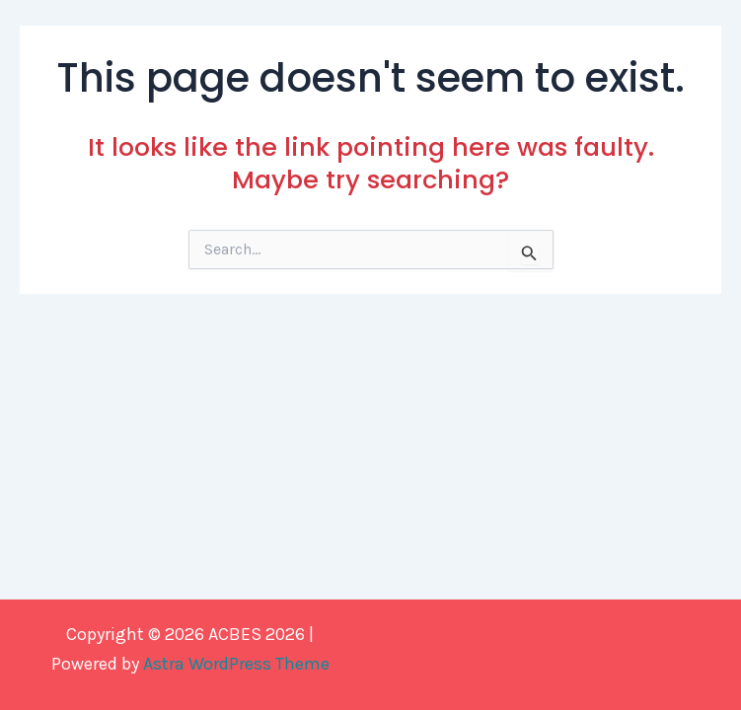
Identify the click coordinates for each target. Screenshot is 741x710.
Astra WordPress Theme (236, 663)
